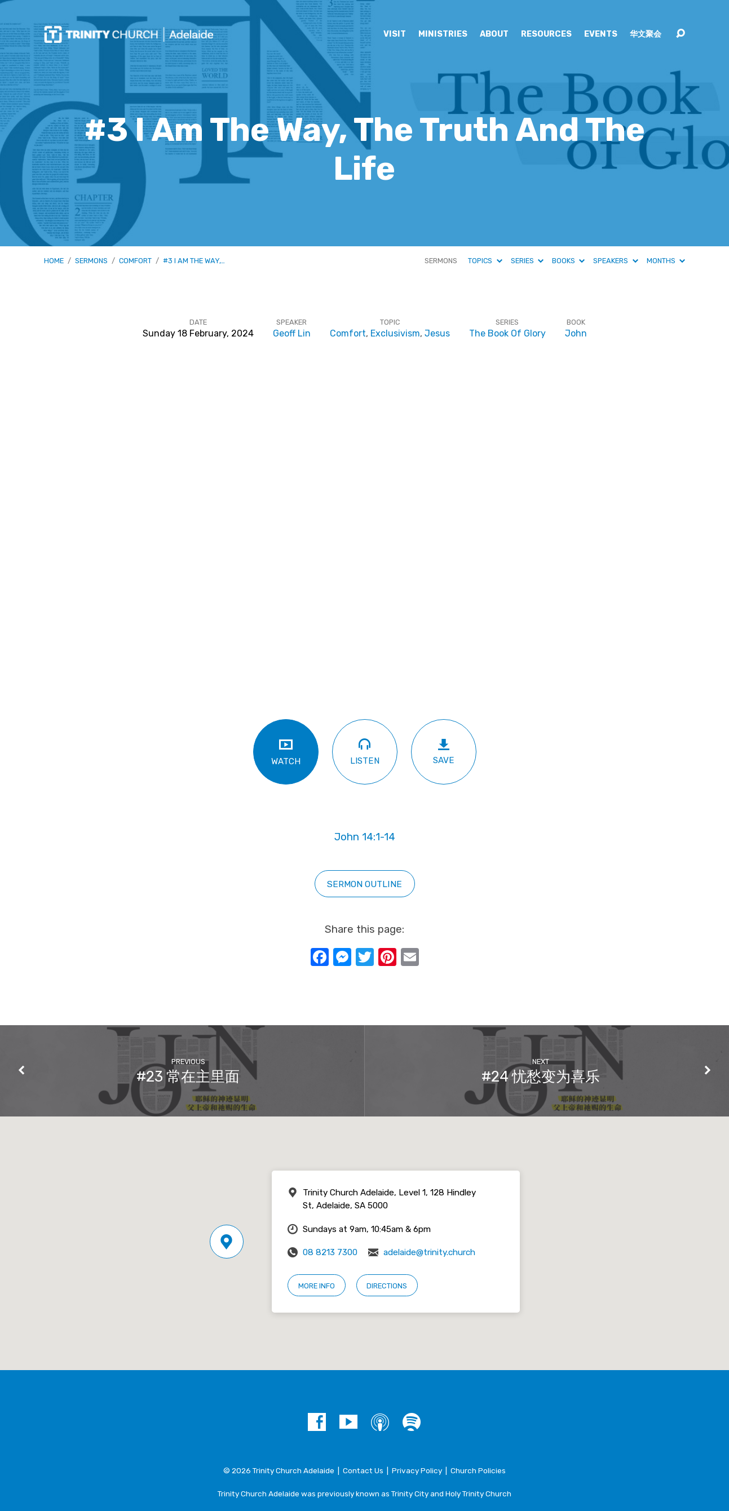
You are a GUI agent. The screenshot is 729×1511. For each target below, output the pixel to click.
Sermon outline (364, 884)
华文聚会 (645, 34)
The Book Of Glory (507, 333)
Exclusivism (395, 333)
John (576, 333)
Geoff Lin (292, 333)
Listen (364, 751)
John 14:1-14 (364, 837)
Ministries (442, 34)
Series (527, 260)
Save (443, 751)
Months (666, 260)
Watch (286, 751)
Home (54, 260)
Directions (386, 1286)
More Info (316, 1286)
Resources (546, 34)
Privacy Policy (417, 1470)
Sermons (91, 260)
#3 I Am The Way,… (194, 260)
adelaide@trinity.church (429, 1252)
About (494, 34)
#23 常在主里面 (188, 1076)
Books (568, 260)
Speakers (615, 260)
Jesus (437, 333)
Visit (394, 34)
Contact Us (363, 1470)
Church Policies (478, 1470)
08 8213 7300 (330, 1252)
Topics (485, 260)
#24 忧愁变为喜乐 (540, 1076)
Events (600, 34)
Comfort (135, 260)
